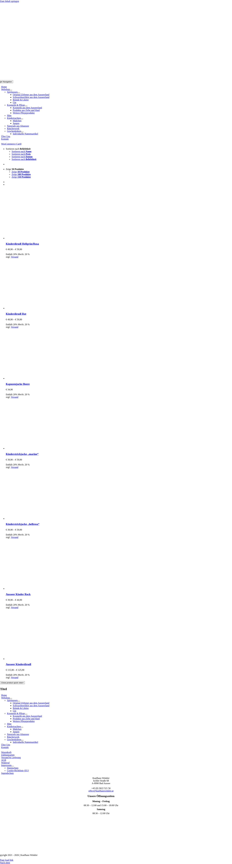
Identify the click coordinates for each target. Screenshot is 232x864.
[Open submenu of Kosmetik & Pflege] (26, 105)
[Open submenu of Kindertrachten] (22, 118)
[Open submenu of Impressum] (12, 766)
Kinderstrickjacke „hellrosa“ (22, 524)
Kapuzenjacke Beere (18, 384)
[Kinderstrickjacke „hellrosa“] (31, 518)
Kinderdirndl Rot (16, 313)
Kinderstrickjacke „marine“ (22, 454)
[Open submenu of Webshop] (11, 90)
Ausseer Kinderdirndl (18, 664)
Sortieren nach (18, 149)
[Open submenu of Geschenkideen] (22, 740)
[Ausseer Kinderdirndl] (31, 659)
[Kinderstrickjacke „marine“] (31, 448)
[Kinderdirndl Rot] (31, 308)
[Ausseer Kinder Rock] (31, 588)
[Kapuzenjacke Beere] (31, 378)
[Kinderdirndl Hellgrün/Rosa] (31, 238)
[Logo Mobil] (116, 79)
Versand (14, 257)
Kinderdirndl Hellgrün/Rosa (22, 243)
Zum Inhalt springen (9, 1)
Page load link (6, 860)
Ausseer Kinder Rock (18, 594)
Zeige (15, 169)
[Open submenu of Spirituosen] (19, 92)
